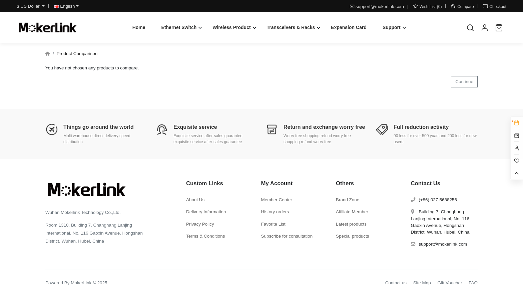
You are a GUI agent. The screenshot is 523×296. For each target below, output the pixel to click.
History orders (275, 211)
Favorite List (273, 224)
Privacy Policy (200, 224)
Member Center (276, 199)
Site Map (422, 282)
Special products (352, 236)
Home (138, 27)
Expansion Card (349, 27)
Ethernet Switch (179, 27)
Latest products (351, 224)
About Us (195, 199)
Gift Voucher (449, 282)
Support (392, 27)
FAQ (473, 282)
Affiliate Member (352, 211)
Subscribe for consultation (287, 236)
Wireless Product (231, 27)
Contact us (396, 282)
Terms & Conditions (205, 236)
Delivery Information (206, 211)
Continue (464, 81)
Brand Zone (347, 199)
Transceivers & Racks (291, 27)
